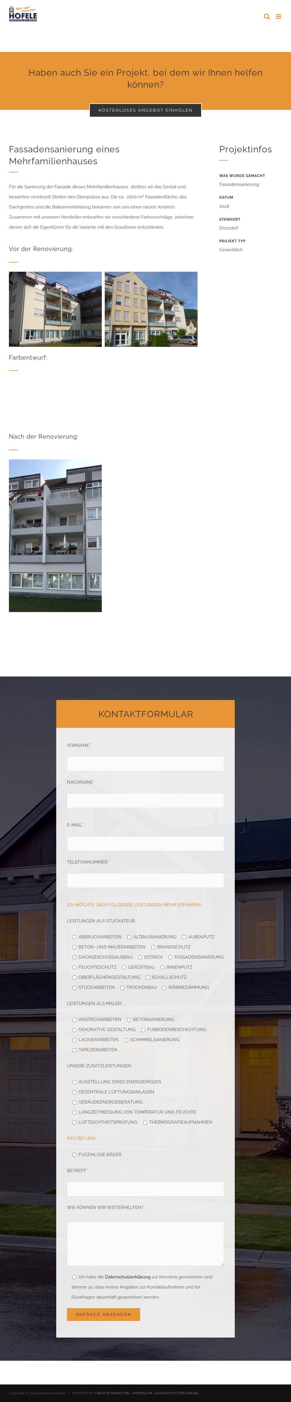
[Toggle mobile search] (267, 16)
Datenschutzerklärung (128, 1277)
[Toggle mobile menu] (279, 16)
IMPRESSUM (142, 1393)
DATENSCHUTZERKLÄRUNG (176, 1393)
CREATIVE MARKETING (112, 1393)
